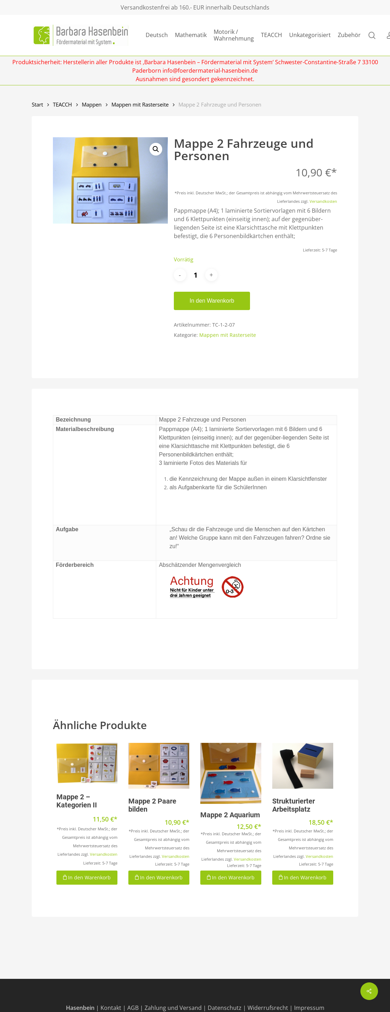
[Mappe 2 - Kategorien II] (86, 763)
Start (37, 104)
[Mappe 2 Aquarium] (230, 773)
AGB (133, 1008)
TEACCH (271, 35)
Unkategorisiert (310, 35)
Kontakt (110, 1008)
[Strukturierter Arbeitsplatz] (302, 766)
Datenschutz (225, 1008)
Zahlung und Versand (173, 1008)
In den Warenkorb (212, 301)
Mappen (92, 104)
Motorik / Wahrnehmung (234, 35)
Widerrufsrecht (268, 1008)
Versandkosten (323, 201)
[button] (156, 149)
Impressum (309, 1008)
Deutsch (157, 35)
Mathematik (191, 35)
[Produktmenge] (196, 275)
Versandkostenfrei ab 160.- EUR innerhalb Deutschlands (195, 7)
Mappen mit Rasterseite (140, 104)
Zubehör (349, 35)
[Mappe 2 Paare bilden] (158, 766)
